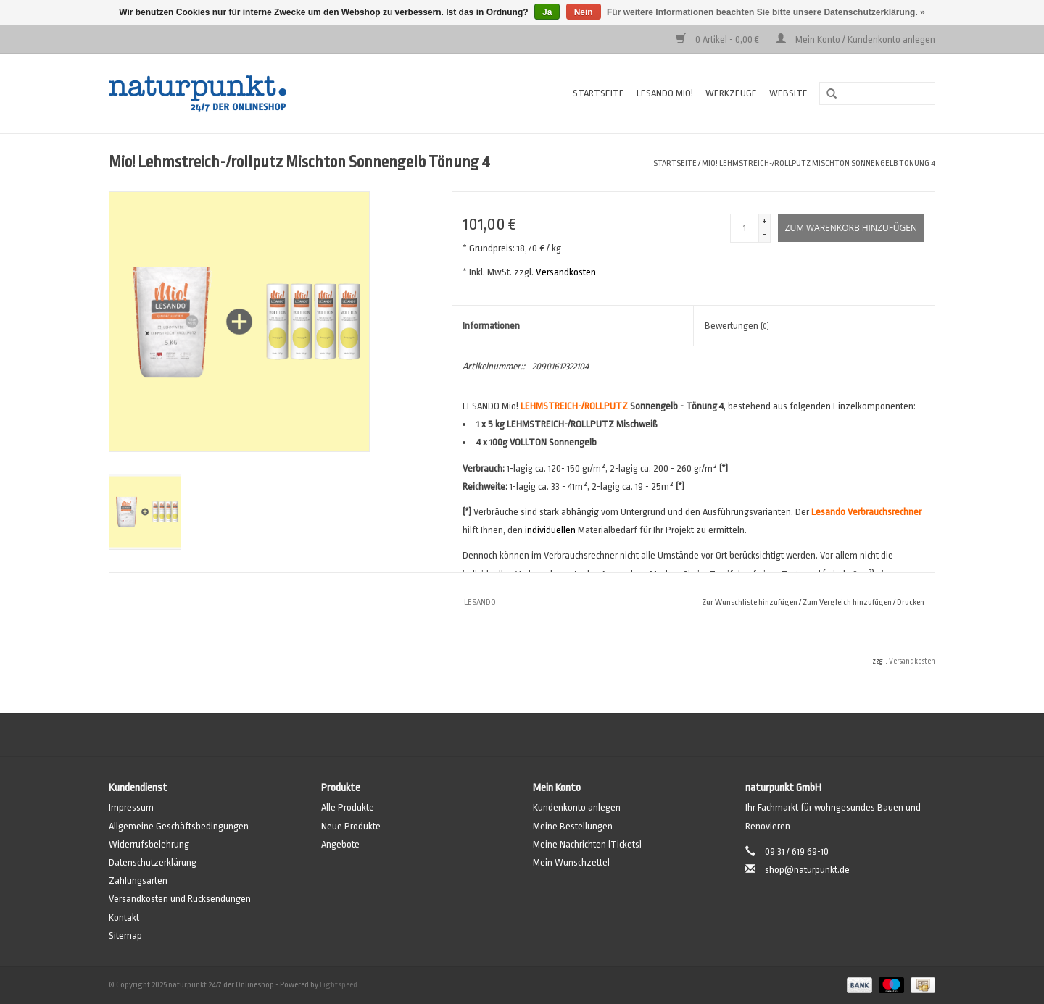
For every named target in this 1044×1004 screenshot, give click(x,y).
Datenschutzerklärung (152, 862)
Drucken (910, 602)
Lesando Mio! (665, 93)
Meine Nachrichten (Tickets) (587, 844)
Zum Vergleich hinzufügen (848, 602)
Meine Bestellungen (573, 826)
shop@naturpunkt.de (807, 869)
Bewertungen (737, 325)
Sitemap (125, 935)
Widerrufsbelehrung (149, 844)
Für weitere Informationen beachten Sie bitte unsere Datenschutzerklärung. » (766, 12)
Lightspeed (338, 985)
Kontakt (124, 917)
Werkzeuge (731, 93)
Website (788, 93)
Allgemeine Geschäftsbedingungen (179, 826)
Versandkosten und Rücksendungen (180, 898)
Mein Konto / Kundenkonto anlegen (855, 39)
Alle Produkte (347, 807)
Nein (583, 12)
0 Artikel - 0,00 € (718, 39)
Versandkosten (566, 272)
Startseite (598, 93)
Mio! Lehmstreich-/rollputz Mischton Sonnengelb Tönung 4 (818, 163)
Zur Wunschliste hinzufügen (750, 602)
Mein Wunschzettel (571, 862)
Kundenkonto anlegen (577, 807)
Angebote (340, 844)
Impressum (131, 807)
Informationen (491, 325)
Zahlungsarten (138, 880)
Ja (547, 12)
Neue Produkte (351, 826)
